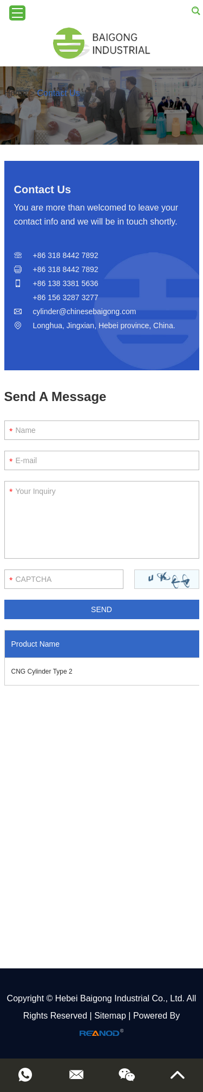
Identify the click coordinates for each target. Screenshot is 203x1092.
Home (16, 93)
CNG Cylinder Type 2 (42, 671)
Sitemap (110, 1015)
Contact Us (58, 93)
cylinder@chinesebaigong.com (84, 311)
